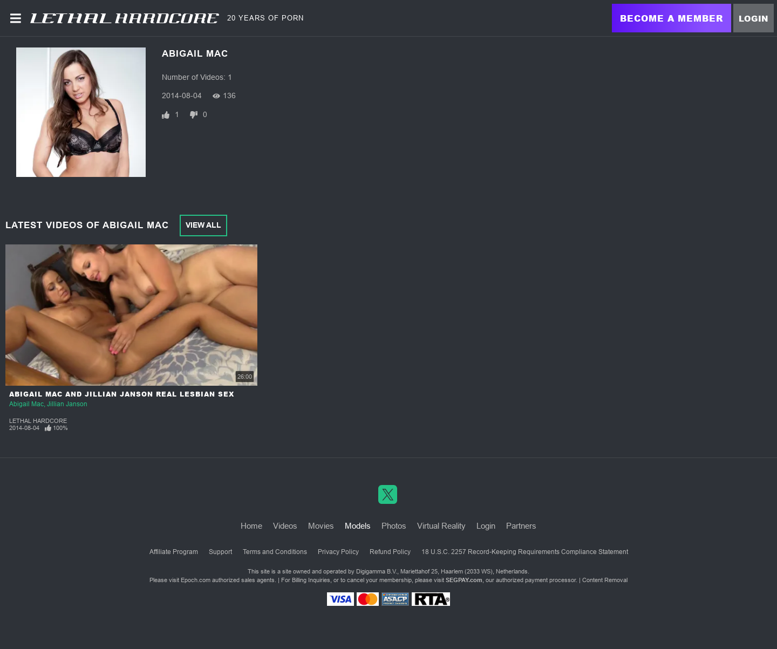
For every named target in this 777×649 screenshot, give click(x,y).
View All (203, 225)
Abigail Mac (26, 404)
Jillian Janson (67, 404)
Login (753, 18)
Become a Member (671, 18)
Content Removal (605, 580)
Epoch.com (195, 580)
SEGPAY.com (464, 580)
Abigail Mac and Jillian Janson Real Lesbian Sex (121, 394)
